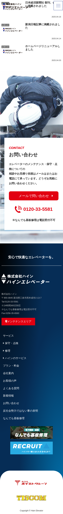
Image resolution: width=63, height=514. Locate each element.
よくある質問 (11, 388)
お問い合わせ (11, 403)
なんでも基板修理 (14, 418)
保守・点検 (10, 343)
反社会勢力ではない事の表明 (20, 410)
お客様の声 (9, 380)
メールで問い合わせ (34, 196)
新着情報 (8, 395)
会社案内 (8, 373)
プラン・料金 (11, 365)
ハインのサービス (14, 358)
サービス (8, 335)
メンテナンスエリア (18, 321)
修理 (6, 350)
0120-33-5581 (34, 209)
